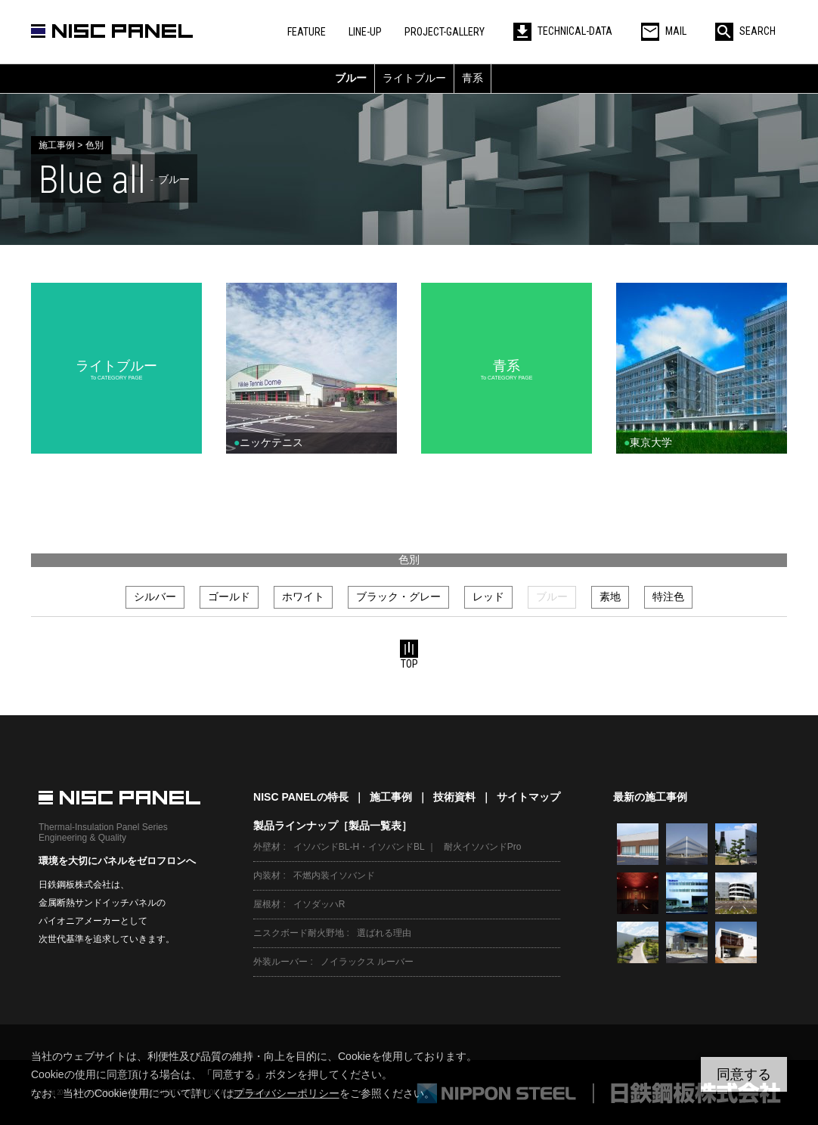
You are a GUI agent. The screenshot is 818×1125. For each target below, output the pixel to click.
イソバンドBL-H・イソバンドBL (359, 846)
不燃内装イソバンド (334, 875)
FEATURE (306, 32)
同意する (744, 1074)
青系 (472, 78)
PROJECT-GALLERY (444, 32)
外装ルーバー (280, 961)
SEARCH (745, 31)
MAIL (663, 31)
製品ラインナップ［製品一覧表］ (332, 826)
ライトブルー (414, 78)
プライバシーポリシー (286, 1093)
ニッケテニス (268, 442)
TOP (409, 655)
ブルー (351, 78)
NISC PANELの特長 (301, 797)
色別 (409, 559)
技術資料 (454, 797)
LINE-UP (365, 32)
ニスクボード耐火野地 (298, 933)
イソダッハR (319, 904)
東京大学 (648, 442)
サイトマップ (528, 797)
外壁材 (266, 846)
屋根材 (266, 904)
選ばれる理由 (384, 933)
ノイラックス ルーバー (367, 961)
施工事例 (391, 797)
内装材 (266, 875)
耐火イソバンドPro (483, 846)
